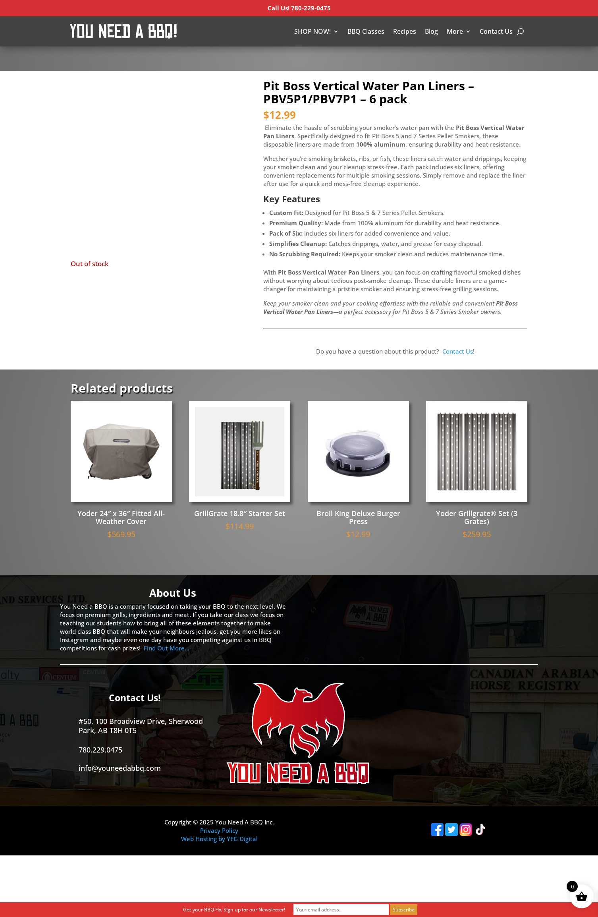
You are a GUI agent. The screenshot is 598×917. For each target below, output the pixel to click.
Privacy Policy (219, 830)
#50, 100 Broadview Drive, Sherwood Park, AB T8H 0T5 (141, 725)
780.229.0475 (100, 749)
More (455, 31)
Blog (431, 31)
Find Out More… (166, 648)
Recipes (404, 31)
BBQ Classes (365, 31)
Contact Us (496, 31)
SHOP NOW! (312, 31)
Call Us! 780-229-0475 (299, 8)
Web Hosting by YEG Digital (219, 839)
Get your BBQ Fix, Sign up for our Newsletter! (234, 909)
